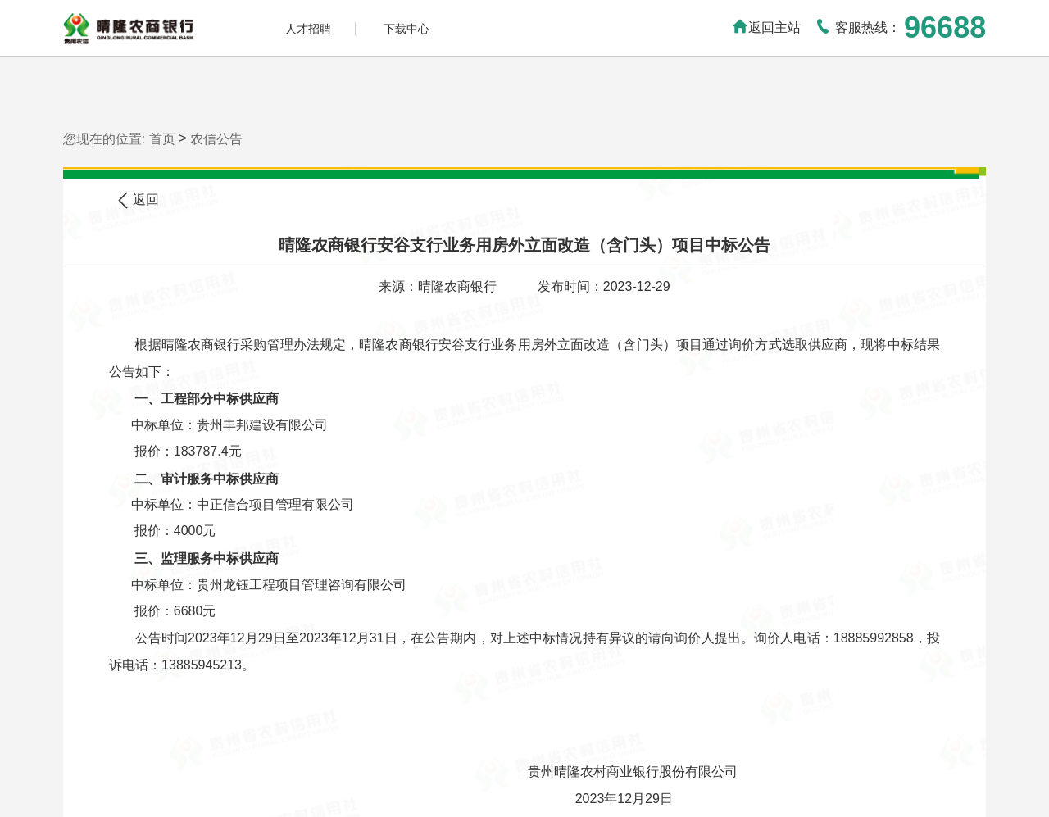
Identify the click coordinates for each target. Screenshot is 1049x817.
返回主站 (766, 27)
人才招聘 (308, 28)
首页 (162, 138)
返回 (138, 200)
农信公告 (216, 138)
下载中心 (406, 28)
